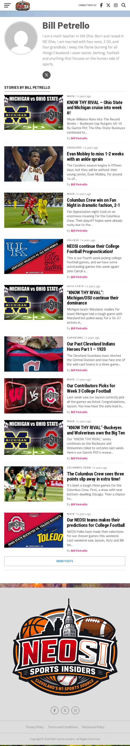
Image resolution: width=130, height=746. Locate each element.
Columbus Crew (79, 468)
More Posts (65, 562)
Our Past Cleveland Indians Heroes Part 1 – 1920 (91, 347)
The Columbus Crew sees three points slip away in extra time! (95, 477)
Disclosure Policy (93, 728)
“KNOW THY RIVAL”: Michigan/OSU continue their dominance (93, 298)
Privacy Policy (35, 728)
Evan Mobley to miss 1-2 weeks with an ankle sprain (95, 157)
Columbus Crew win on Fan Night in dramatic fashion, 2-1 (93, 203)
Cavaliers (74, 148)
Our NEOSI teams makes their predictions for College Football (96, 523)
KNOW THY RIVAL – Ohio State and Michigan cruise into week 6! (94, 108)
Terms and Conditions (63, 728)
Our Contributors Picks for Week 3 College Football (91, 389)
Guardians (75, 338)
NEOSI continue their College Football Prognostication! (93, 249)
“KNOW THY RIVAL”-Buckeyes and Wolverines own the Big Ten (96, 431)
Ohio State (75, 287)
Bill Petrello (79, 138)
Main (70, 97)
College (73, 240)
